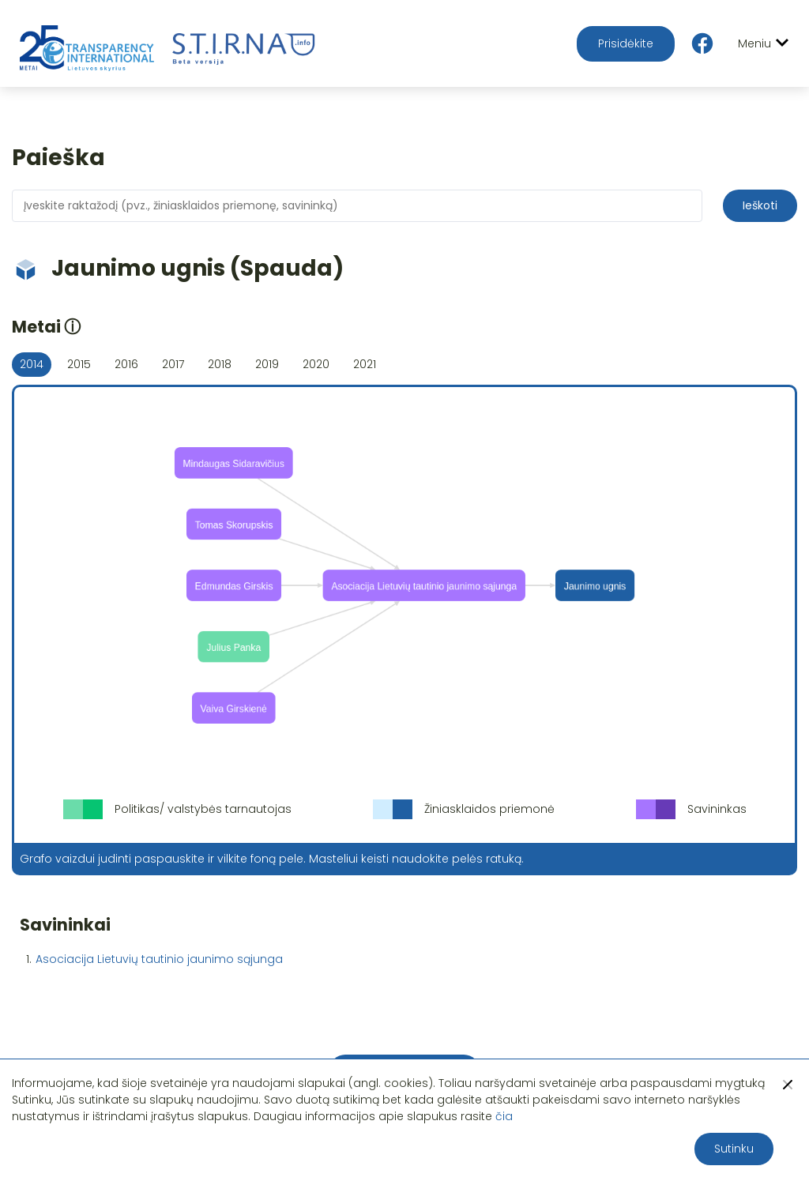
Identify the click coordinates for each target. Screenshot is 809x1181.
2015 (79, 364)
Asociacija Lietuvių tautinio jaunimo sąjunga (159, 959)
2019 (267, 364)
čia (504, 1116)
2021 (364, 364)
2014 (31, 364)
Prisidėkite (625, 43)
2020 (316, 364)
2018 (219, 364)
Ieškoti (760, 205)
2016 (126, 364)
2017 (173, 364)
